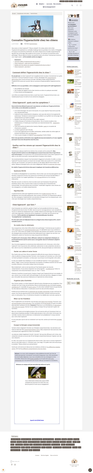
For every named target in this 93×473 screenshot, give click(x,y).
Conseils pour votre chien (23, 13)
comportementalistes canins (32, 329)
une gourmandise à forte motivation (22, 303)
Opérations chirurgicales (33, 441)
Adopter (41, 4)
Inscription (62, 1)
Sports (12, 444)
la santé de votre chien (54, 164)
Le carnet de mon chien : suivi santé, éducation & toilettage (78, 157)
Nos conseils (57, 4)
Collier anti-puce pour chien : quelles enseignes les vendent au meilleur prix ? (78, 214)
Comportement (19, 444)
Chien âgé (49, 441)
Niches (22, 447)
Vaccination (58, 439)
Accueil (14, 13)
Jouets (74, 441)
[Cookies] (3, 469)
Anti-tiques (76, 439)
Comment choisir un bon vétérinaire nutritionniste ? (79, 249)
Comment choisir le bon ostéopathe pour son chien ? (78, 120)
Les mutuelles (36, 450)
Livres (70, 1)
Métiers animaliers (57, 447)
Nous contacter (54, 455)
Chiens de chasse (56, 444)
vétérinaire (18, 230)
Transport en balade (35, 447)
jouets (45, 126)
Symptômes (63, 441)
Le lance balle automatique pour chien (78, 82)
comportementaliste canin (31, 230)
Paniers (63, 444)
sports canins (32, 287)
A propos (37, 455)
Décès (30, 450)
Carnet (75, 1)
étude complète (34, 358)
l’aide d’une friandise (47, 301)
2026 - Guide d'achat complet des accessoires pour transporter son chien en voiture (78, 263)
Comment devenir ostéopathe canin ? (78, 72)
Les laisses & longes (15, 447)
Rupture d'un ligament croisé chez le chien (77, 93)
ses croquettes (38, 135)
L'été (80, 447)
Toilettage (19, 441)
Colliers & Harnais (70, 444)
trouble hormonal (46, 193)
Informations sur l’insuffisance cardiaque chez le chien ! (78, 107)
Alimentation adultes (26, 439)
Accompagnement (49, 7)
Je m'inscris (73, 58)
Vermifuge (64, 439)
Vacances (75, 447)
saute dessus (55, 260)
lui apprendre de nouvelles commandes (39, 291)
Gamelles (28, 447)
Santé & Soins (34, 13)
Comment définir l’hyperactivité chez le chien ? (27, 61)
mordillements (50, 269)
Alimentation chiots (15, 439)
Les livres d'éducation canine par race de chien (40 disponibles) (78, 173)
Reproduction (56, 441)
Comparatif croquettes (48, 439)
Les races (49, 4)
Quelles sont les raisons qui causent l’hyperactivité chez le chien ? (33, 65)
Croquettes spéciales (37, 439)
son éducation (33, 133)
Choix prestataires (67, 447)
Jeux (79, 441)
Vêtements (48, 447)
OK (78, 283)
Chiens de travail (46, 444)
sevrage (39, 177)
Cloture (43, 447)
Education (26, 444)
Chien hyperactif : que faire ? (23, 66)
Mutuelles (80, 1)
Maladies (25, 441)
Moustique (13, 441)
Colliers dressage (37, 444)
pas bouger (48, 303)
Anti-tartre (43, 441)
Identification (25, 450)
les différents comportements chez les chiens (33, 348)
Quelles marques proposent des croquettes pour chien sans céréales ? (78, 234)
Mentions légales (45, 455)
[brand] (19, 5)
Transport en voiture (15, 450)
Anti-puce (70, 439)
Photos (66, 1)
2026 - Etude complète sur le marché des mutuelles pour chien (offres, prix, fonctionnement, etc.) (80, 189)
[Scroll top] (90, 470)
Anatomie (69, 441)
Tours (31, 444)
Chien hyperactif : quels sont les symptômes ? (27, 63)
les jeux (48, 285)
